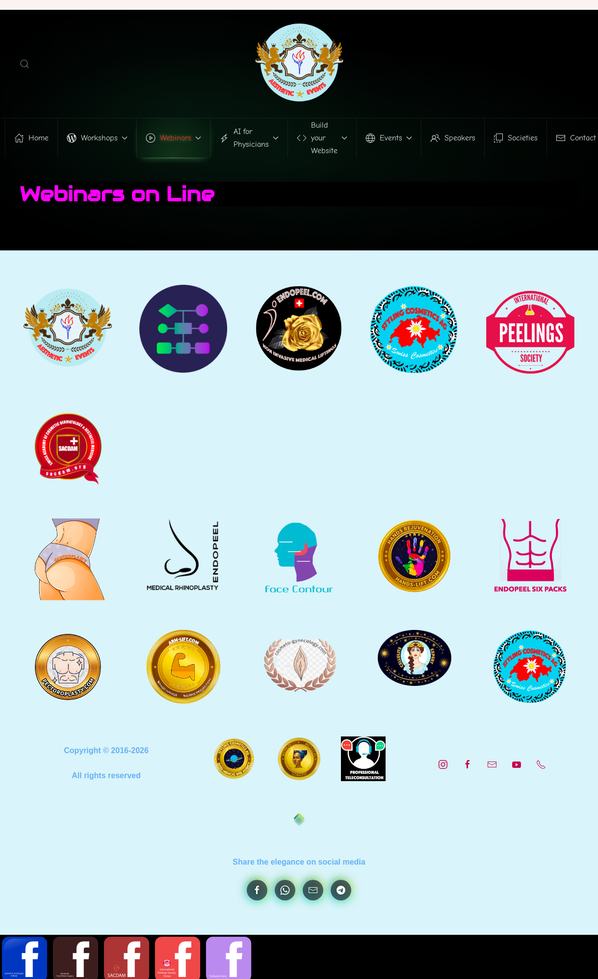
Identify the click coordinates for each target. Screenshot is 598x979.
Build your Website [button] (322, 138)
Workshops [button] (97, 138)
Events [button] (388, 138)
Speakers (452, 138)
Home (31, 138)
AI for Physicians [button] (249, 138)
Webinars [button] (173, 138)
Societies (516, 138)
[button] (24, 64)
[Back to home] (299, 64)
